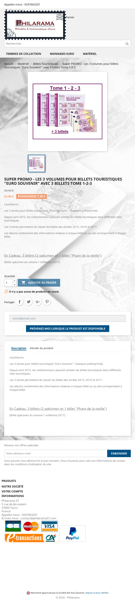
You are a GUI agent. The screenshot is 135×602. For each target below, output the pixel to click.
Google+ (37, 301)
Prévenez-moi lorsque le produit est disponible (67, 329)
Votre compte (12, 491)
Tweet (28, 301)
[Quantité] (8, 283)
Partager (19, 301)
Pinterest (46, 301)
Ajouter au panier (38, 282)
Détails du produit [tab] (41, 348)
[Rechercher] (67, 43)
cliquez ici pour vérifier (96, 592)
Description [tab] (18, 348)
